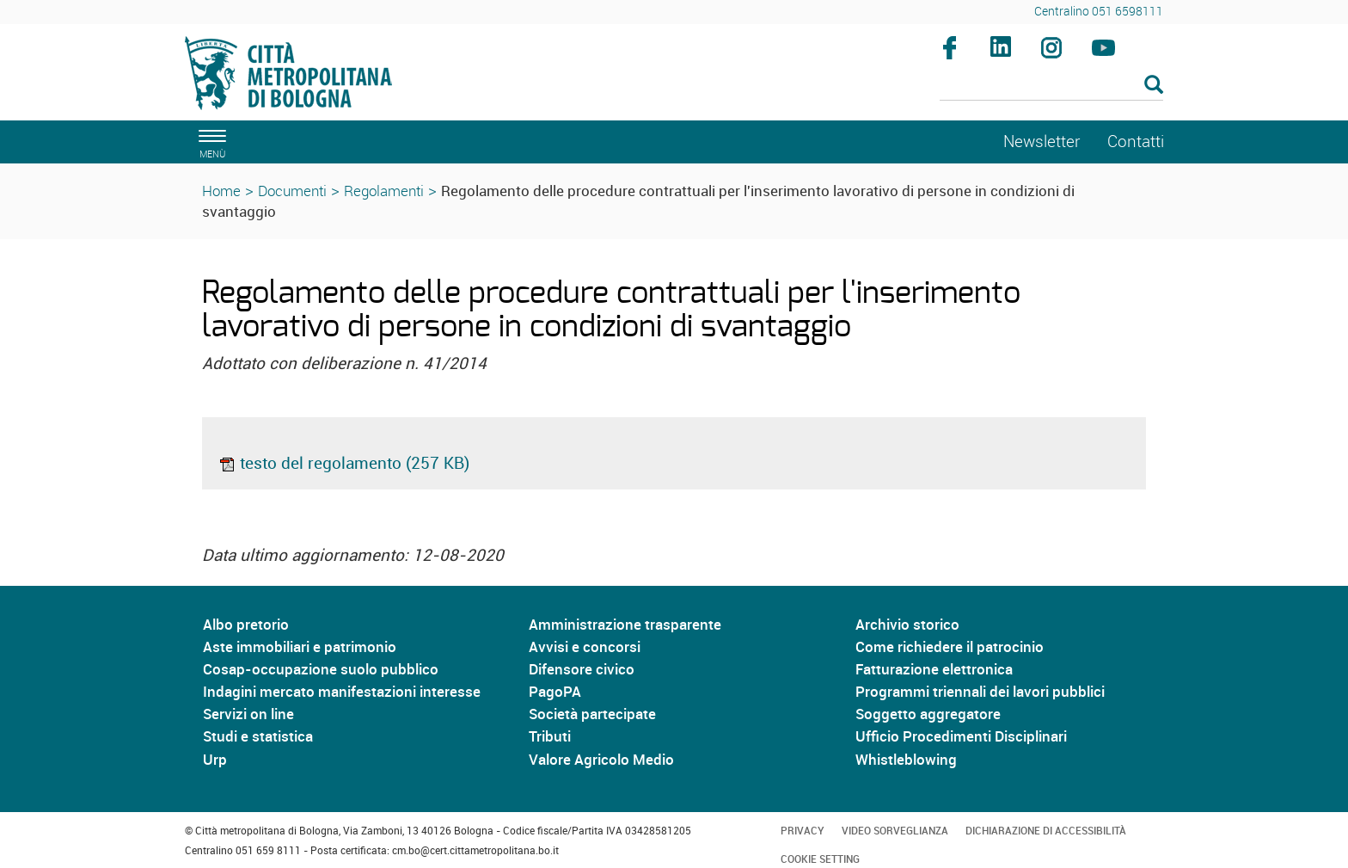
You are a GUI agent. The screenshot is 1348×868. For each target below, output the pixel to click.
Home (221, 190)
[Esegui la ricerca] (1153, 85)
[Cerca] (1052, 86)
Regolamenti (384, 190)
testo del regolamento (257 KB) (343, 463)
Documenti (292, 190)
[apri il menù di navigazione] (210, 141)
